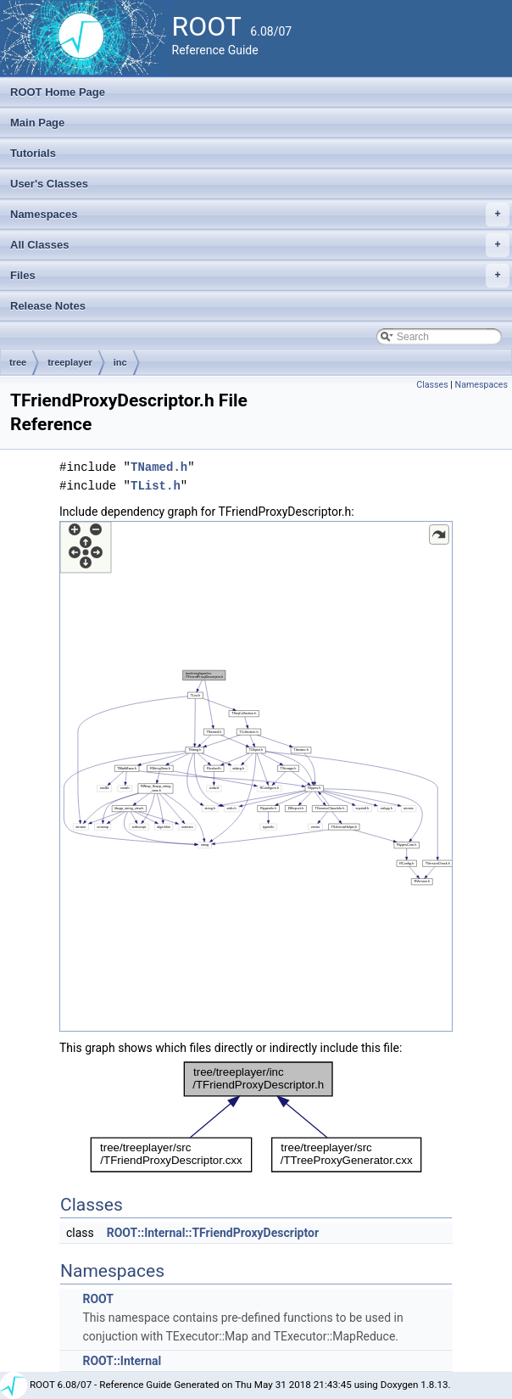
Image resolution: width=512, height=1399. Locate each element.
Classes (432, 384)
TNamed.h (159, 467)
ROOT (98, 1299)
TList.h (156, 486)
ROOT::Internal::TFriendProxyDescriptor (213, 1233)
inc (120, 362)
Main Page (37, 122)
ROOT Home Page (57, 92)
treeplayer (69, 362)
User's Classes (49, 183)
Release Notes (48, 305)
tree (17, 362)
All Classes (259, 245)
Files (259, 276)
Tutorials (33, 153)
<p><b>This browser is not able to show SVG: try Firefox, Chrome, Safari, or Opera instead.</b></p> (256, 776)
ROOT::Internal (121, 1361)
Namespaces (259, 215)
